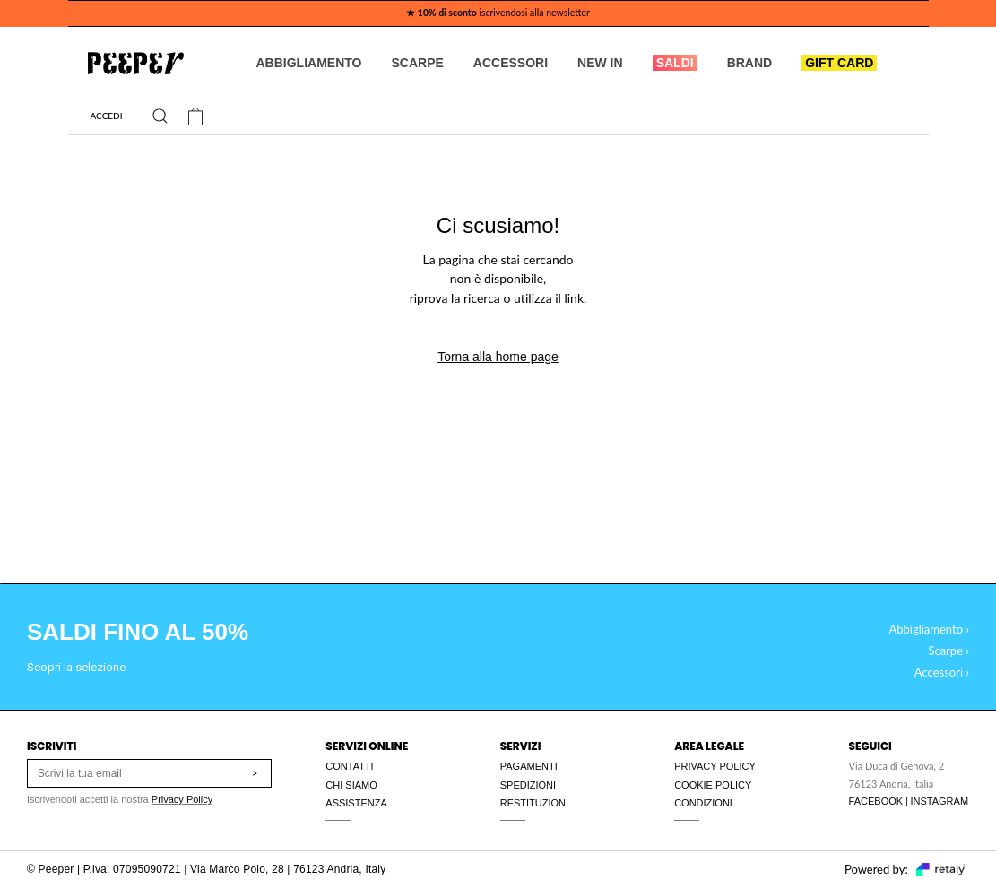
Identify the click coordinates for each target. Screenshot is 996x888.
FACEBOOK (876, 801)
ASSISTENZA (355, 802)
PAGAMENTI (529, 766)
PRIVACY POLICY (715, 766)
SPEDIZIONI (528, 785)
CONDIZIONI (703, 802)
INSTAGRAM (939, 801)
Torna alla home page (498, 356)
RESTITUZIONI (534, 802)
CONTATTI (349, 766)
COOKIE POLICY (712, 785)
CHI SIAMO (351, 785)
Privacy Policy (182, 799)
